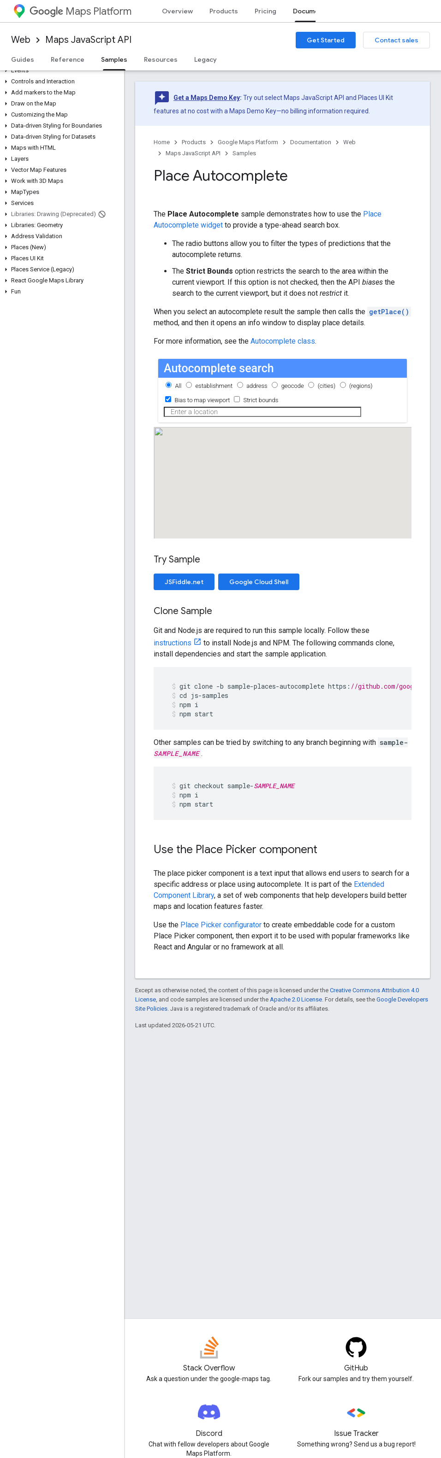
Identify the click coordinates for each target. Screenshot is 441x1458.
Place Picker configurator (221, 924)
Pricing (265, 11)
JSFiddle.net (184, 582)
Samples (244, 153)
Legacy (205, 59)
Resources (161, 59)
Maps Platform (80, 11)
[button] (60, 70)
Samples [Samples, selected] (114, 59)
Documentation (310, 142)
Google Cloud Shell (258, 582)
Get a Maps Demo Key (206, 97)
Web (20, 40)
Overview (177, 11)
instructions (172, 642)
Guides (22, 59)
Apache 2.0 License (296, 999)
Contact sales (396, 40)
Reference (67, 59)
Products (223, 11)
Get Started (326, 40)
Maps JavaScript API (88, 40)
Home (162, 142)
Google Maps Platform (248, 142)
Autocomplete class (282, 341)
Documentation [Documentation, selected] (317, 11)
